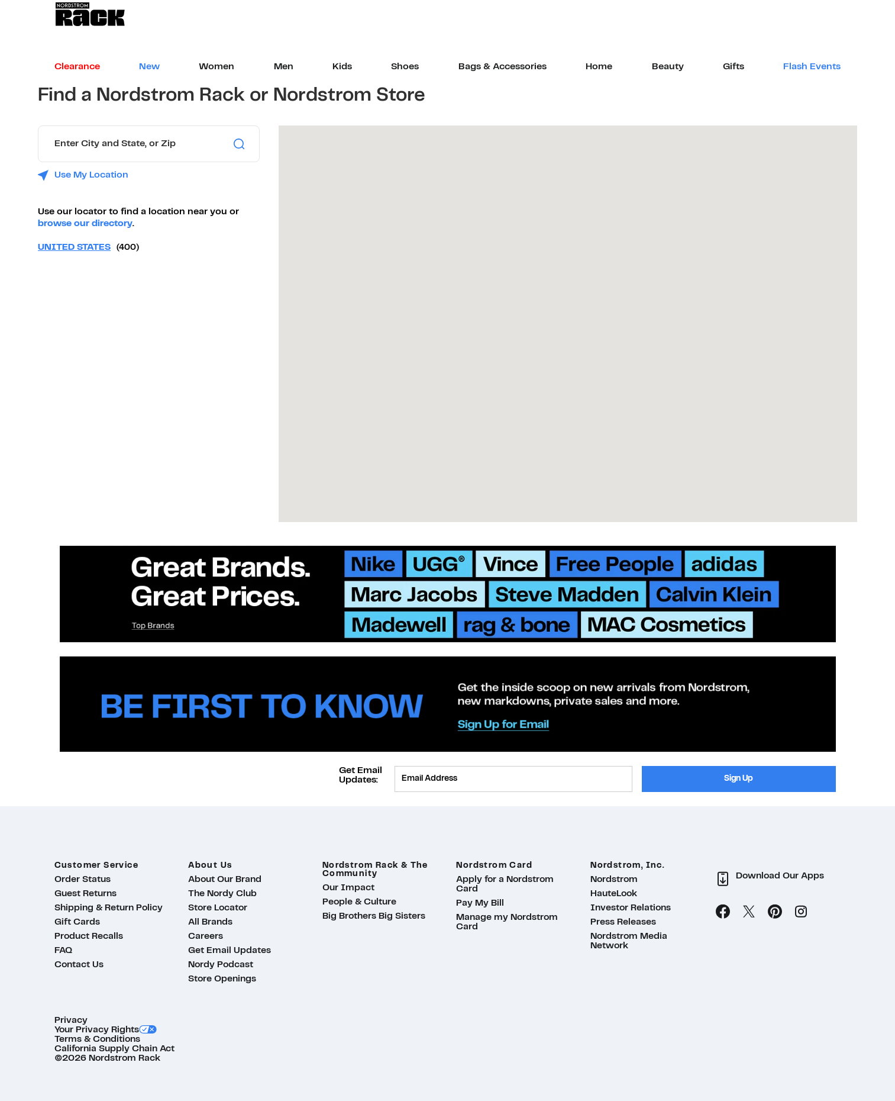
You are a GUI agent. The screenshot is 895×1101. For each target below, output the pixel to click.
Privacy (71, 1020)
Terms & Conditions (97, 1039)
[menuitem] (77, 67)
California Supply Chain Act (114, 1049)
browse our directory (85, 224)
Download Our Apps (780, 876)
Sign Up (738, 779)
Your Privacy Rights (96, 1030)
